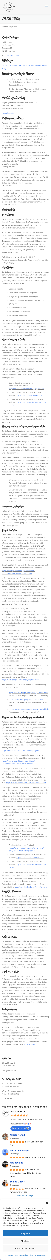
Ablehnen (25, 1241)
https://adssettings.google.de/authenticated (26, 699)
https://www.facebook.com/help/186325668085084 (26, 783)
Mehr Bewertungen (25, 1195)
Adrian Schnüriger (20, 1150)
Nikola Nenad (17, 1134)
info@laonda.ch (13, 55)
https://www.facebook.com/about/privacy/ (30, 887)
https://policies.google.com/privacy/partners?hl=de (28, 693)
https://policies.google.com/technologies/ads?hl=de (29, 709)
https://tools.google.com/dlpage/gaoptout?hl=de (20, 680)
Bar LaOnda (17, 1111)
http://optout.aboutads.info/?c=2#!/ (30, 395)
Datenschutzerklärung (27, 1255)
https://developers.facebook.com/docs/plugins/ (20, 750)
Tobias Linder (17, 1181)
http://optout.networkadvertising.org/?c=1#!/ (26, 389)
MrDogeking (16, 1162)
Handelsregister (8, 113)
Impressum (41, 1255)
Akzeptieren (25, 1233)
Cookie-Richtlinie (11, 1255)
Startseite (5, 27)
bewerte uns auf (20, 1128)
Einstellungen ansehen (25, 1248)
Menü (46, 5)
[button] (47, 1202)
